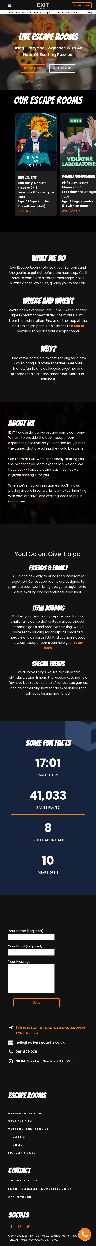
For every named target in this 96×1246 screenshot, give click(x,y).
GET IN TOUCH (19, 1197)
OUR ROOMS (62, 68)
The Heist (16, 1145)
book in (77, 326)
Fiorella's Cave (21, 1152)
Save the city (20, 1121)
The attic (16, 1136)
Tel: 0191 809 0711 (22, 1180)
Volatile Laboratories (28, 1129)
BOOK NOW (33, 68)
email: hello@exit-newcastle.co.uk (40, 1189)
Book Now (82, 5)
